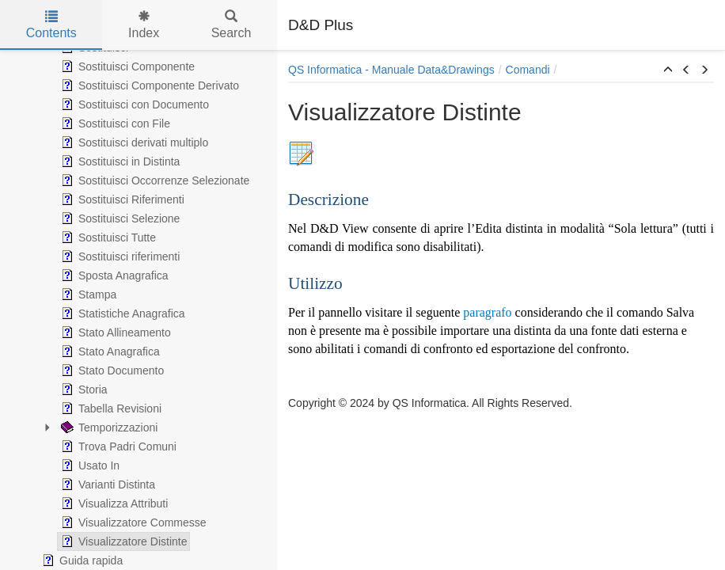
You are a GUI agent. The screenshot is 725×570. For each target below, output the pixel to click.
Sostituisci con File (114, 123)
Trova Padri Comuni (117, 446)
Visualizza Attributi (113, 503)
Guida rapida (81, 560)
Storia (83, 389)
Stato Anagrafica (109, 351)
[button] (668, 70)
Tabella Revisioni (109, 408)
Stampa (87, 294)
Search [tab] (231, 25)
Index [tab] (143, 25)
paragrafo (487, 312)
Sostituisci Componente (126, 66)
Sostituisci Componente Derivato (148, 85)
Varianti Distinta (106, 484)
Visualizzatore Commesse (132, 522)
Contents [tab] (51, 25)
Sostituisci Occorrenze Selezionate (153, 180)
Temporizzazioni (108, 427)
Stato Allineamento (114, 332)
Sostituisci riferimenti (119, 256)
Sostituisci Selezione (119, 218)
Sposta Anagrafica (113, 275)
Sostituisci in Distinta (119, 161)
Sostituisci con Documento (133, 104)
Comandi (528, 69)
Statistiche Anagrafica (121, 313)
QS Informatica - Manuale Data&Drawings (391, 69)
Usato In (89, 465)
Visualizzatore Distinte (122, 541)
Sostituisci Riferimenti (121, 199)
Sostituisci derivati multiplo (133, 142)
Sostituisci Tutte (107, 237)
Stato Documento (111, 370)
